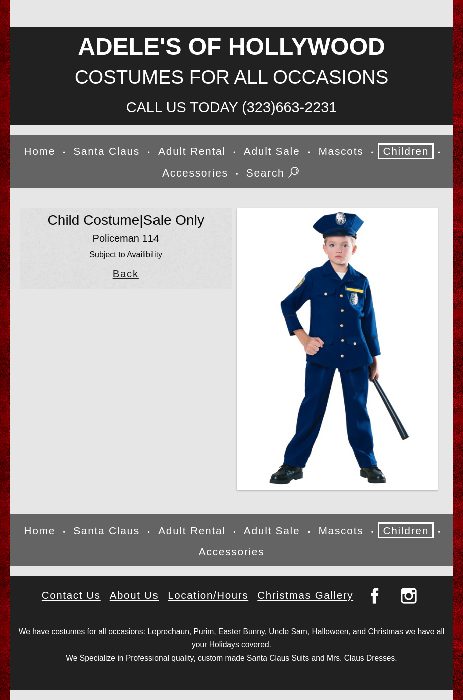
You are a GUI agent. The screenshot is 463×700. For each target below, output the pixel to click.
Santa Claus (106, 151)
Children (406, 151)
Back (126, 273)
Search (273, 173)
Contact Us (71, 595)
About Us (134, 595)
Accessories (195, 173)
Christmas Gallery (305, 595)
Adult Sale (272, 151)
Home (39, 151)
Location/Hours (208, 595)
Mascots (340, 151)
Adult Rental (192, 151)
